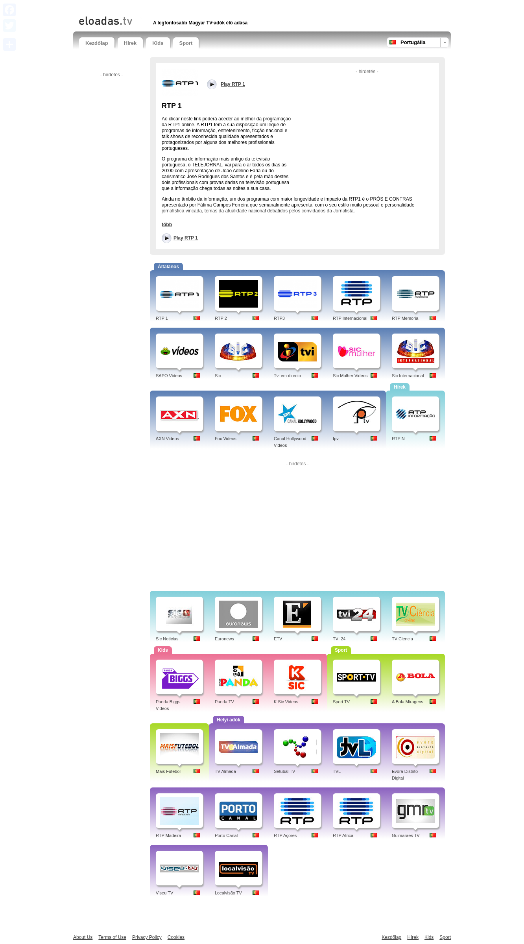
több (167, 224)
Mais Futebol (168, 771)
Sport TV (341, 701)
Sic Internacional (408, 375)
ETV (278, 638)
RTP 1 (162, 318)
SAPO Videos (169, 375)
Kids (157, 43)
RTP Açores (285, 835)
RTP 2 (221, 318)
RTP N (398, 438)
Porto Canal (226, 835)
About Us (82, 937)
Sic (218, 375)
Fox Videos (225, 438)
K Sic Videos (286, 701)
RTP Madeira (168, 835)
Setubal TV (284, 771)
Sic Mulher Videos (350, 375)
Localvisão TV (228, 893)
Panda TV (224, 701)
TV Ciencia (402, 638)
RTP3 (279, 318)
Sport (186, 43)
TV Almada (225, 771)
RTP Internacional (350, 318)
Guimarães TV (406, 835)
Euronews (224, 638)
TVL (337, 771)
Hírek (130, 43)
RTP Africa (343, 835)
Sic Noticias (167, 638)
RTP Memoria (405, 318)
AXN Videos (167, 438)
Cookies (176, 937)
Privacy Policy (147, 937)
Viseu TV (164, 893)
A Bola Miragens (407, 701)
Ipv (336, 438)
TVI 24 (339, 638)
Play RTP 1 (185, 238)
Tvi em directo (287, 375)
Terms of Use (112, 937)
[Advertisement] (171, 7)
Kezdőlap (96, 43)
